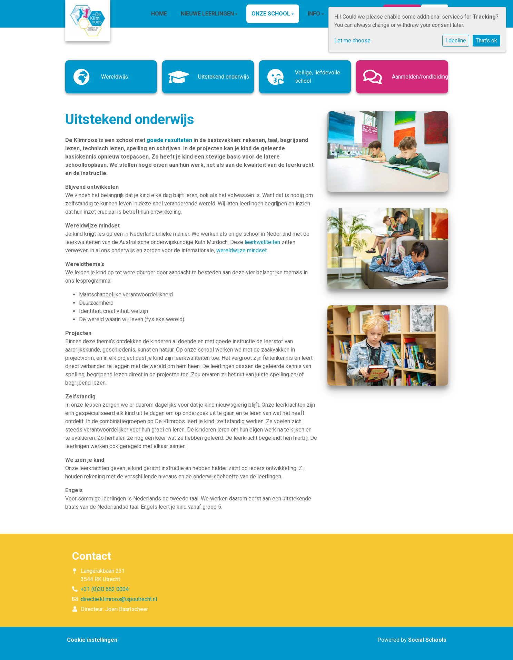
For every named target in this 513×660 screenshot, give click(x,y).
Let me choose (352, 40)
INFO (315, 13)
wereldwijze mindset (241, 250)
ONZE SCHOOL (271, 13)
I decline (455, 40)
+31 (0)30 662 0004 (105, 589)
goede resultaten (169, 140)
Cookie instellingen (92, 640)
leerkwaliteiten (262, 242)
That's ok (486, 40)
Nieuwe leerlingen (208, 13)
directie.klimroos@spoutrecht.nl (119, 599)
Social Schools (427, 640)
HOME (159, 13)
